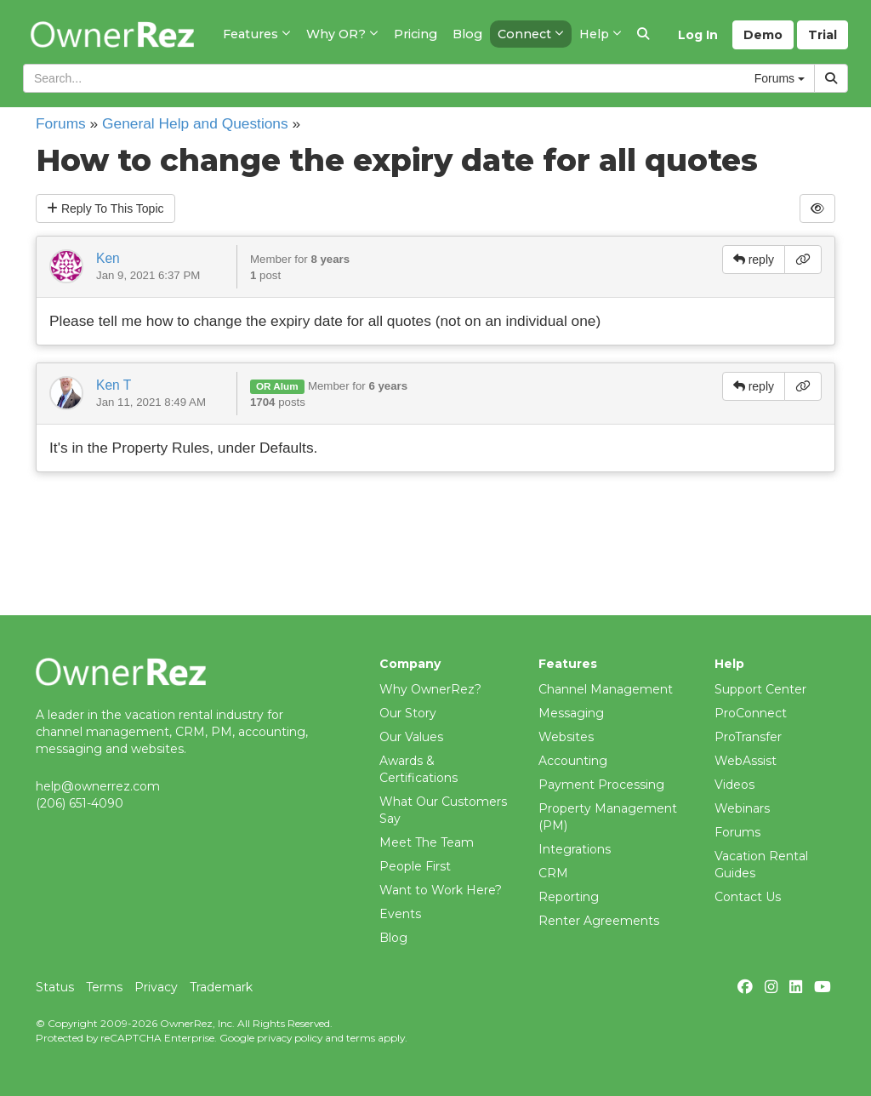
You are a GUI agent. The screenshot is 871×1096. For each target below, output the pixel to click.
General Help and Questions (195, 123)
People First (415, 866)
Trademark (221, 987)
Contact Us (747, 897)
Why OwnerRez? (430, 689)
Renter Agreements (598, 920)
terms (360, 1037)
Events (400, 914)
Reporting (568, 897)
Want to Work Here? (440, 890)
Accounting (572, 760)
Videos (734, 784)
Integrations (574, 849)
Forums (61, 123)
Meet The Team (426, 842)
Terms (104, 987)
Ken (108, 258)
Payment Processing (601, 784)
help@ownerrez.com (98, 786)
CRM (553, 873)
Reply (105, 208)
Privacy (156, 987)
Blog (393, 937)
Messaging (571, 713)
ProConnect (750, 713)
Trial (822, 35)
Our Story (407, 713)
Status (55, 987)
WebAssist (745, 760)
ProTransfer (748, 737)
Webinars (742, 808)
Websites (566, 737)
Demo (763, 35)
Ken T (113, 385)
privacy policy (289, 1037)
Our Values (411, 737)
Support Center (760, 689)
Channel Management (605, 689)
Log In (698, 35)
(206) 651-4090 (79, 803)
